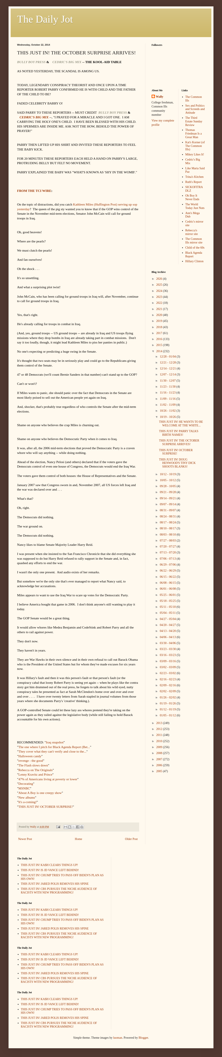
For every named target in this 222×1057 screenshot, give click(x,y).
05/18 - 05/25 (168, 600)
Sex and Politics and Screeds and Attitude (195, 109)
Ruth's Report (193, 182)
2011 (159, 735)
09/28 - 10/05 (168, 486)
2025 (159, 284)
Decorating (25, 783)
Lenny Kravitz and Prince (35, 774)
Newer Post (25, 839)
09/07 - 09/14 (168, 504)
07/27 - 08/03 (168, 540)
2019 (159, 321)
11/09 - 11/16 (168, 398)
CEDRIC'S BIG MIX (34, 117)
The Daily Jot (45, 19)
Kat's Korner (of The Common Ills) (195, 146)
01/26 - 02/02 (168, 697)
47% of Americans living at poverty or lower (47, 779)
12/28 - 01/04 (168, 356)
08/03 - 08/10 (168, 534)
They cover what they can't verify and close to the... (52, 751)
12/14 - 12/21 (168, 368)
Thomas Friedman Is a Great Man (193, 133)
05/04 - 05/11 (168, 612)
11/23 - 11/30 (168, 386)
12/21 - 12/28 (168, 362)
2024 (159, 290)
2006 (159, 765)
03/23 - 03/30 (168, 649)
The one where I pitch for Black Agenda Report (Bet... (54, 747)
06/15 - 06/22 (168, 576)
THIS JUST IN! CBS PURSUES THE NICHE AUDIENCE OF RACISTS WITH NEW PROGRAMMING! (59, 890)
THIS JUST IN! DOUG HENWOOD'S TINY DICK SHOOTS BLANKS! (177, 463)
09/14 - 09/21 (168, 498)
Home (78, 839)
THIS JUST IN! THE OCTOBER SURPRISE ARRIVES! (179, 442)
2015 (159, 345)
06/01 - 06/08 (168, 588)
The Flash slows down (33, 765)
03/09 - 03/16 (168, 661)
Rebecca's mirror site (191, 232)
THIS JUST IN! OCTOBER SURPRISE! (45, 806)
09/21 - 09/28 (168, 492)
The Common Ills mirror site (193, 240)
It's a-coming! (27, 802)
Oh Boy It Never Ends (192, 197)
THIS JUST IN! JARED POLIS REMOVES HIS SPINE (55, 883)
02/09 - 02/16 (168, 685)
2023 (159, 296)
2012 (159, 729)
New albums (26, 797)
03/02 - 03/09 (168, 667)
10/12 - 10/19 (168, 474)
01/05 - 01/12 (168, 715)
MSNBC (24, 788)
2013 (159, 723)
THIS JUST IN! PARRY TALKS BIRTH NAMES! (178, 433)
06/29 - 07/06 (168, 564)
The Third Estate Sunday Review (193, 121)
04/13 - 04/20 (168, 631)
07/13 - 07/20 (168, 552)
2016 (159, 339)
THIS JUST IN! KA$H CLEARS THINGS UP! (49, 865)
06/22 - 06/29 (168, 570)
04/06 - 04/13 (168, 637)
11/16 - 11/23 (168, 392)
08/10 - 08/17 (168, 528)
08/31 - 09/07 (168, 510)
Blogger (143, 1037)
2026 (159, 278)
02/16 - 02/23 (168, 679)
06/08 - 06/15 (168, 582)
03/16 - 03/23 (168, 655)
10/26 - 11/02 (168, 410)
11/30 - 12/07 (168, 380)
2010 (159, 741)
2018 (159, 327)
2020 (159, 315)
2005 (159, 771)
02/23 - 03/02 (168, 673)
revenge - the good (30, 760)
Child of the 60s (194, 247)
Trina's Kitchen (194, 176)
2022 (159, 302)
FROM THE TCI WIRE (34, 191)
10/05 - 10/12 (168, 480)
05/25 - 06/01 (168, 595)
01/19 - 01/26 (168, 703)
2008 (159, 753)
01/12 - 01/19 (168, 709)
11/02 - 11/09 (168, 404)
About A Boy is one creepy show (40, 793)
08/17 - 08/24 (168, 522)
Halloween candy (29, 756)
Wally (159, 96)
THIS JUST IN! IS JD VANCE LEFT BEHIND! (50, 870)
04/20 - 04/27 (168, 625)
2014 (159, 351)
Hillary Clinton (194, 261)
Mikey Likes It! (194, 154)
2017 (159, 333)
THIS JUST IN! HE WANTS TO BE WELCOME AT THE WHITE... (181, 423)
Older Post (131, 839)
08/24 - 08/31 (168, 516)
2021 (159, 309)
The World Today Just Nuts (194, 206)
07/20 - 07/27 (168, 546)
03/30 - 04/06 (168, 643)
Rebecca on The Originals (35, 770)
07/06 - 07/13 (168, 558)
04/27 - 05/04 (168, 619)
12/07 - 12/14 (168, 374)
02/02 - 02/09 (168, 691)
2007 (159, 759)
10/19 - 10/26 (168, 416)
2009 (159, 747)
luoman (117, 1037)
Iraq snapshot (55, 742)
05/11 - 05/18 (168, 606)
